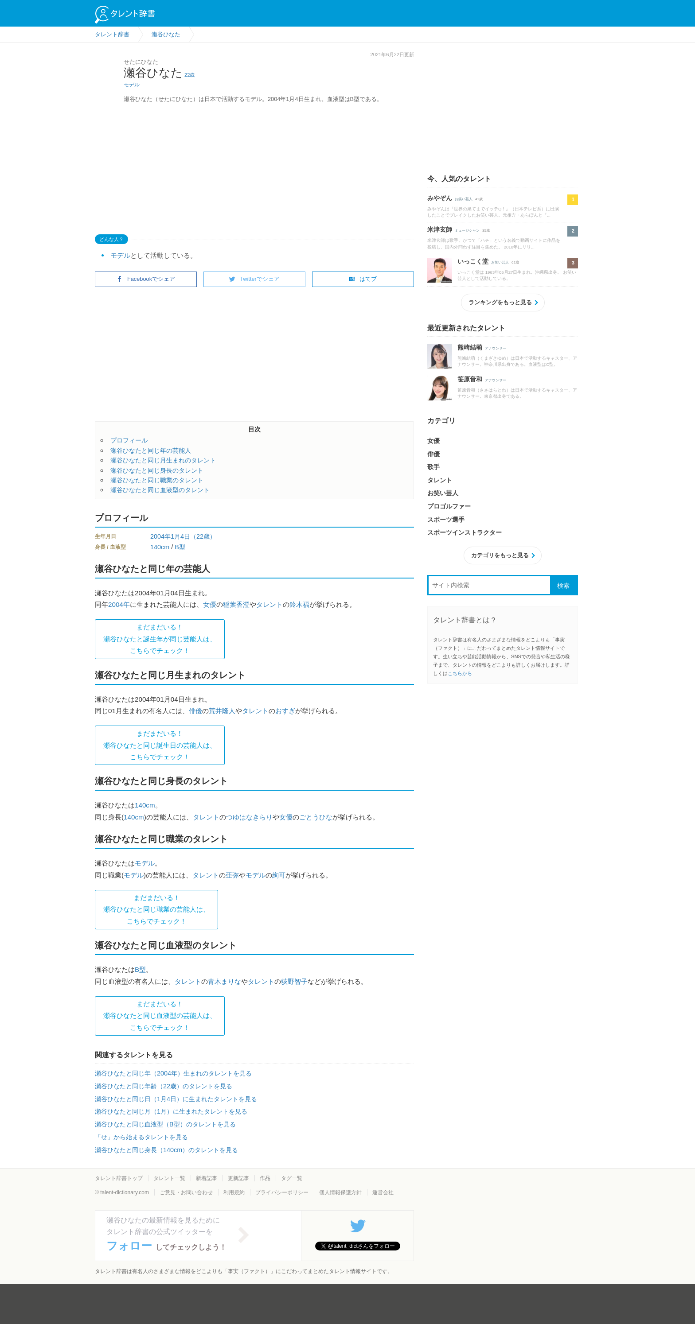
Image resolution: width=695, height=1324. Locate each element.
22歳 (189, 75)
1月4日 (180, 536)
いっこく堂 (472, 261)
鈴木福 (299, 604)
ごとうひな (315, 817)
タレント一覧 (169, 1178)
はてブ (363, 279)
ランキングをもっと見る (500, 302)
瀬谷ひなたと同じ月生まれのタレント (163, 460)
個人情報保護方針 (340, 1192)
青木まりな (224, 981)
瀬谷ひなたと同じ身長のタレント (156, 470)
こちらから (460, 673)
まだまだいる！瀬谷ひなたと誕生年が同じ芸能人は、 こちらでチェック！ (159, 638)
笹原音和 (469, 379)
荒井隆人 (222, 710)
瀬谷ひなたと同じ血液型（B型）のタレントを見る (165, 1124)
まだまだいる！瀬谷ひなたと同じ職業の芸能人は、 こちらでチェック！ (156, 909)
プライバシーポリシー (281, 1192)
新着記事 (206, 1178)
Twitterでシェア (254, 279)
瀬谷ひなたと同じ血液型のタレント (160, 489)
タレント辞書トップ (119, 1178)
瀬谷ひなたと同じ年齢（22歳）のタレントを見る (163, 1086)
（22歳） (203, 536)
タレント (269, 604)
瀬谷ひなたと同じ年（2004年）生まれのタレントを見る (173, 1073)
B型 (180, 547)
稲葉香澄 (236, 604)
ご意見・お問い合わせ (186, 1192)
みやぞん (439, 198)
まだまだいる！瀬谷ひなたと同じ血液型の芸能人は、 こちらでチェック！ (159, 1015)
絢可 (278, 875)
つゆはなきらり (249, 817)
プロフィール (129, 440)
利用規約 (234, 1192)
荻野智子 (294, 981)
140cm (159, 547)
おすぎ (285, 710)
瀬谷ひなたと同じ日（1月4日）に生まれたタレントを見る (176, 1099)
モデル (132, 85)
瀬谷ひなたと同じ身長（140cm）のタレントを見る (166, 1149)
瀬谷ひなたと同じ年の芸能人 (150, 450)
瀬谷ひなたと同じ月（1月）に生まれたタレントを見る (171, 1111)
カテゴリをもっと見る (500, 555)
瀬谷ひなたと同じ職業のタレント (156, 480)
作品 (265, 1178)
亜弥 (232, 875)
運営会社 (383, 1192)
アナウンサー (495, 348)
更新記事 (238, 1178)
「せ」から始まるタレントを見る (141, 1137)
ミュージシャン (467, 231)
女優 (209, 604)
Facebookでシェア (146, 279)
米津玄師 (439, 229)
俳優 (195, 710)
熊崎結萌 (469, 347)
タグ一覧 (291, 1178)
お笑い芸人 (463, 199)
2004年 (160, 536)
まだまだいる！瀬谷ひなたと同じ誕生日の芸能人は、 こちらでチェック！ (159, 745)
